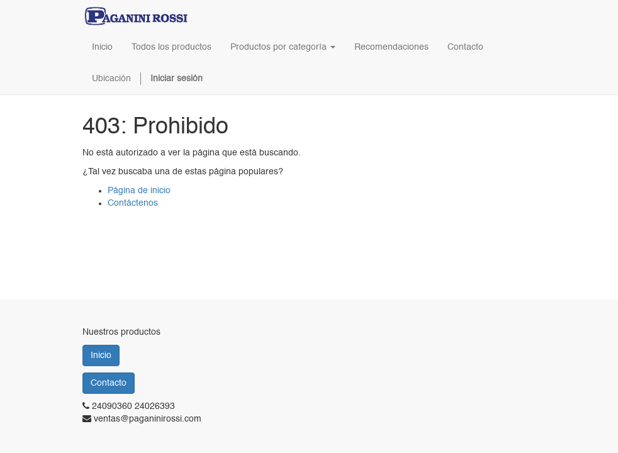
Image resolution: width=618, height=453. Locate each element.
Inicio (101, 355)
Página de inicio (139, 190)
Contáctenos (133, 203)
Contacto (108, 383)
